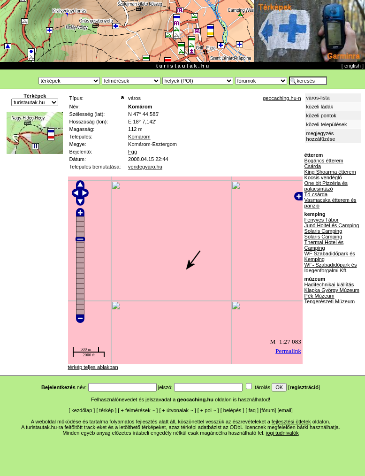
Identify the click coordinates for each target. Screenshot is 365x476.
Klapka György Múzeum (331, 290)
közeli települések (326, 124)
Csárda (312, 166)
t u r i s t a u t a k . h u (182, 66)
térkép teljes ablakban (93, 367)
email (285, 410)
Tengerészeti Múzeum (329, 301)
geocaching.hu (195, 399)
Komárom (139, 136)
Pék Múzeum (319, 296)
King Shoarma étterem (330, 172)
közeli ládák (319, 106)
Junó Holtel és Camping (331, 225)
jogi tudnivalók (282, 433)
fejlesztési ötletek (291, 421)
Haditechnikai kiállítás (329, 284)
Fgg (132, 151)
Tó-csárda (316, 194)
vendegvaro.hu (145, 166)
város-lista (318, 97)
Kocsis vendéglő (323, 177)
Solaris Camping (323, 231)
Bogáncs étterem (323, 160)
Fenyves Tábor (321, 220)
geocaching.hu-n (282, 98)
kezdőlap (81, 410)
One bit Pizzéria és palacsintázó (326, 186)
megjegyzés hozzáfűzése (320, 136)
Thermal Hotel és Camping (324, 245)
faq (252, 410)
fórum (267, 410)
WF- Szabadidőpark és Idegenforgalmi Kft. (330, 267)
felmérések (138, 410)
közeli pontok (321, 115)
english (352, 66)
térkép (106, 410)
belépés (232, 410)
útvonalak (178, 410)
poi (208, 410)
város (134, 98)
